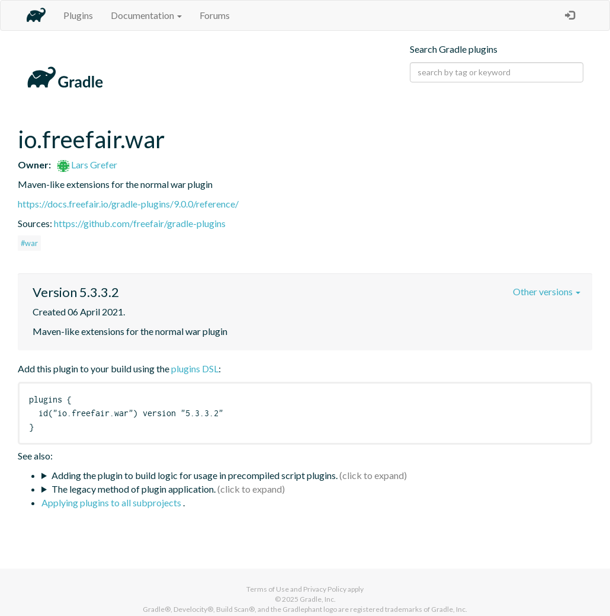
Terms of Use (267, 589)
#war (29, 243)
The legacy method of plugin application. (134, 488)
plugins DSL (195, 368)
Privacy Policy (324, 589)
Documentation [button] (146, 15)
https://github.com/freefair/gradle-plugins (140, 223)
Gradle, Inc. (318, 599)
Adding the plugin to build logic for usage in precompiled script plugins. (195, 475)
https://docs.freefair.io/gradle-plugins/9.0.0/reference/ (128, 203)
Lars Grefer (87, 164)
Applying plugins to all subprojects (112, 502)
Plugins (78, 15)
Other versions (546, 291)
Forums (215, 15)
